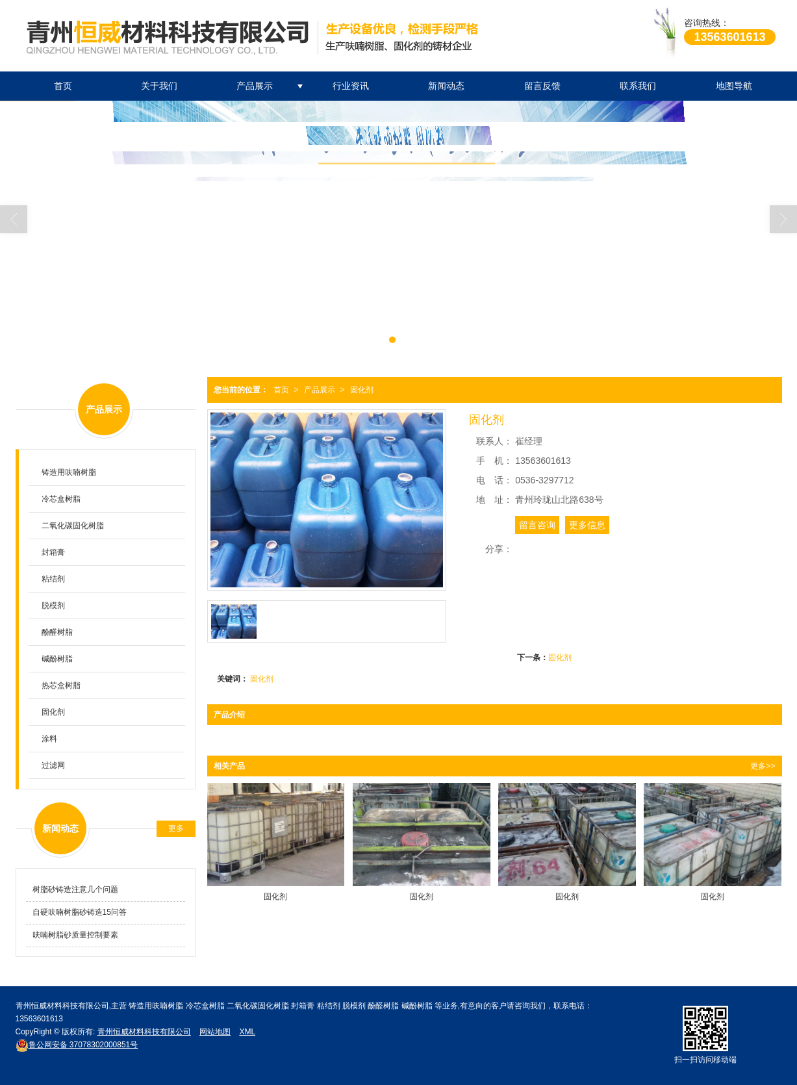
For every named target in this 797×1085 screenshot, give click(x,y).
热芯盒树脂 (61, 685)
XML (247, 1031)
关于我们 (159, 86)
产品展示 (254, 86)
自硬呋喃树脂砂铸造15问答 (79, 912)
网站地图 (215, 1031)
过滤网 (53, 765)
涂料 (49, 738)
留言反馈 (542, 86)
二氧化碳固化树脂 (73, 525)
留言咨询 (537, 525)
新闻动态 (446, 86)
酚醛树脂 (57, 632)
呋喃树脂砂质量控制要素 (75, 934)
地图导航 (734, 86)
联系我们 (638, 86)
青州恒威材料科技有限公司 (144, 1031)
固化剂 (361, 389)
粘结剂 (53, 578)
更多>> (762, 766)
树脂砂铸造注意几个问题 (75, 889)
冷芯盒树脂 (61, 499)
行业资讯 (351, 86)
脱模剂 (53, 605)
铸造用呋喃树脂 (69, 472)
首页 (63, 86)
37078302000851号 (77, 1044)
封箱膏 (53, 552)
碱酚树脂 (57, 658)
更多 (176, 828)
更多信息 (587, 525)
